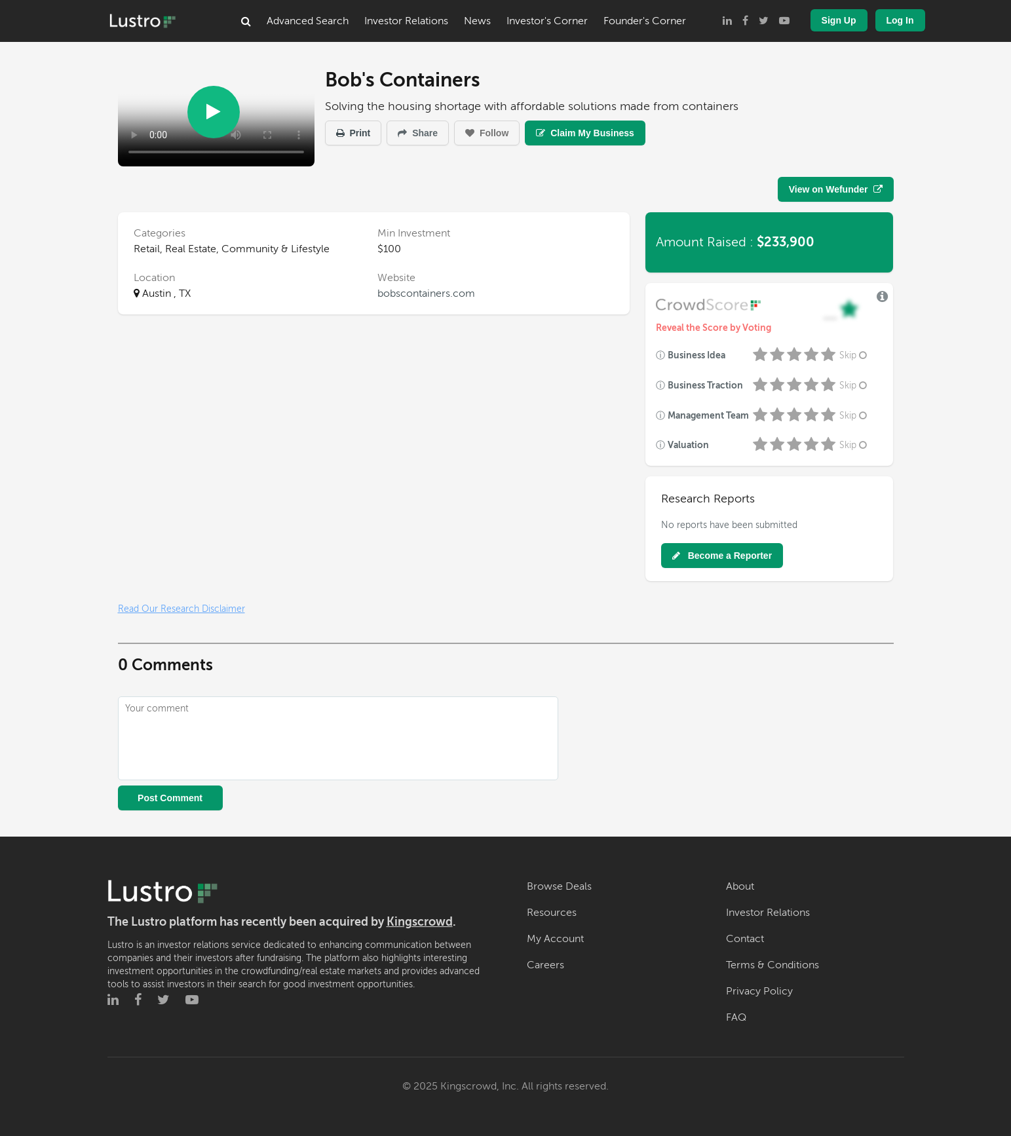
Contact (745, 939)
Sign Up (839, 20)
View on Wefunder (836, 189)
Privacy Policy (759, 991)
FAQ (736, 1017)
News (477, 21)
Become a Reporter (722, 555)
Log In (900, 20)
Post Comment (170, 798)
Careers (545, 965)
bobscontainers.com (426, 293)
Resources (552, 912)
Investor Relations (406, 21)
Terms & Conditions (772, 965)
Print (353, 133)
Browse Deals (559, 886)
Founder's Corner (644, 21)
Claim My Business (585, 133)
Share (418, 133)
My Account (555, 939)
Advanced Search (308, 21)
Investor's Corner (547, 21)
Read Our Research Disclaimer (181, 609)
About (740, 886)
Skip (854, 355)
